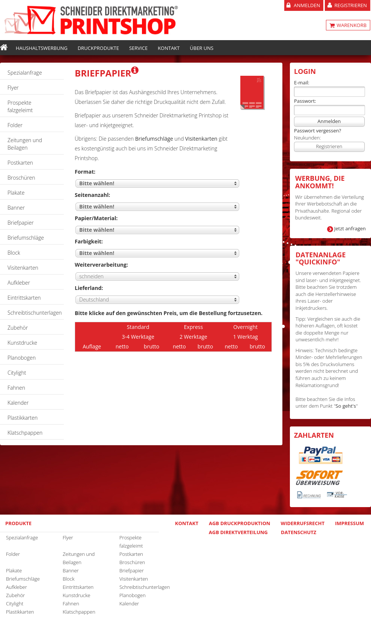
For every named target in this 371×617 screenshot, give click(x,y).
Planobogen (22, 357)
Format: (85, 171)
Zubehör (18, 327)
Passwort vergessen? (317, 130)
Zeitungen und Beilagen (25, 144)
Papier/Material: (96, 218)
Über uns (202, 48)
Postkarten (20, 162)
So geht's (346, 405)
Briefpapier (21, 222)
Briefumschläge (26, 237)
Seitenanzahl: (92, 194)
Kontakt (168, 48)
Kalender (18, 402)
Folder (15, 125)
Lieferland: (89, 287)
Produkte (18, 523)
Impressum (349, 523)
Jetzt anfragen (350, 228)
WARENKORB (350, 25)
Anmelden (307, 5)
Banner (16, 207)
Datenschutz (298, 532)
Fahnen (16, 387)
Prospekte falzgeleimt (20, 106)
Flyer (13, 87)
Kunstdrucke (22, 342)
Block (14, 252)
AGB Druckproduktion (239, 523)
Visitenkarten (23, 267)
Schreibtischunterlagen (35, 312)
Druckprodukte (98, 48)
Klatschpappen (25, 432)
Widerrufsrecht (303, 523)
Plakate (16, 192)
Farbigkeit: (89, 241)
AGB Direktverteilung (238, 532)
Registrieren (350, 5)
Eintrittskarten (24, 297)
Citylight (17, 372)
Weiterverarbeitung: (101, 264)
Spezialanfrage (25, 72)
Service (138, 48)
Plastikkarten (23, 417)
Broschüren (21, 177)
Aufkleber (19, 282)
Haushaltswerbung (42, 48)
